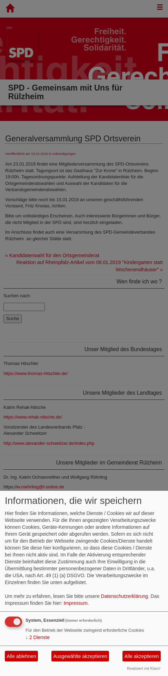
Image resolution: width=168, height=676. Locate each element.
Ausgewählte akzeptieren (80, 656)
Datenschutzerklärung (124, 596)
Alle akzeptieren (142, 656)
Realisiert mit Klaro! (143, 668)
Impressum (75, 603)
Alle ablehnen (21, 656)
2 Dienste (38, 637)
